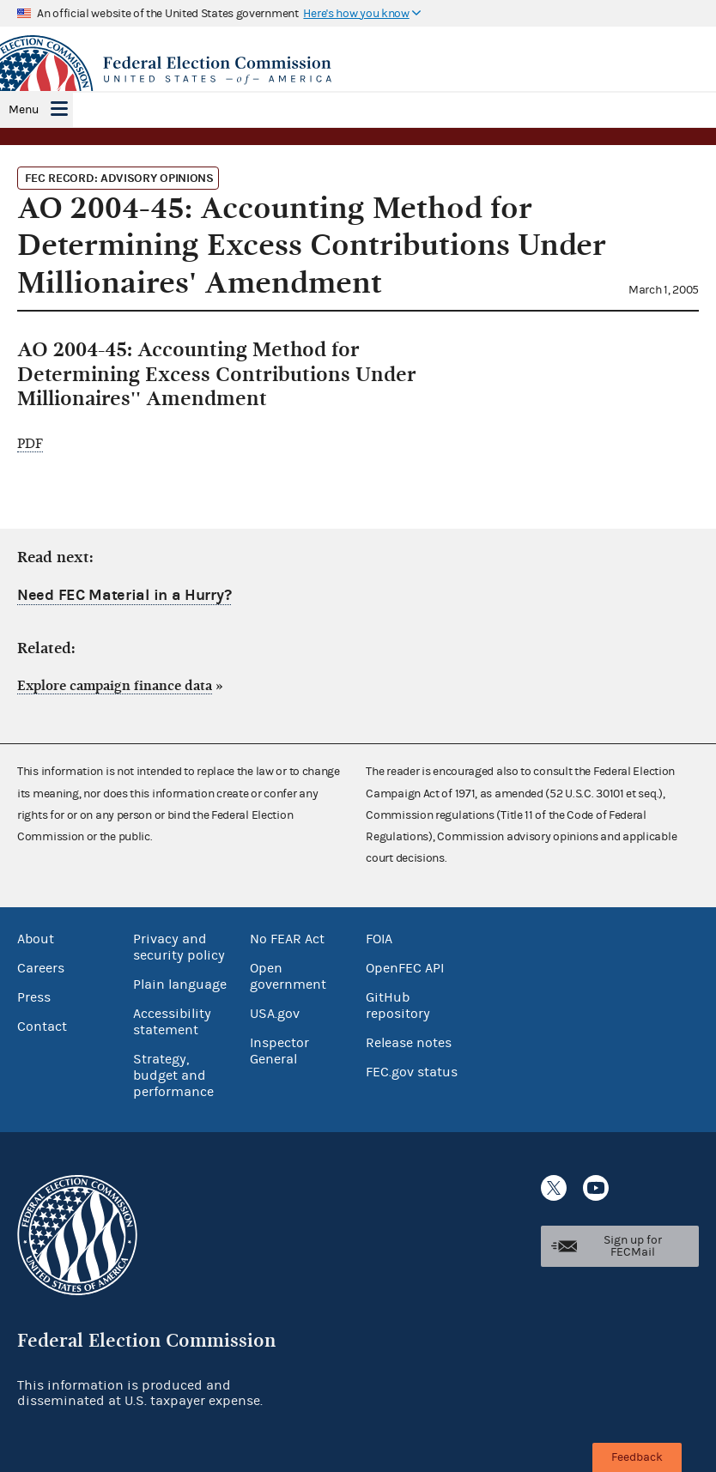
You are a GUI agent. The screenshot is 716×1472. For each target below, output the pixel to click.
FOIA (379, 939)
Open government (288, 976)
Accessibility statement (172, 1022)
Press (34, 997)
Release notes (409, 1043)
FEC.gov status (412, 1072)
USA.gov (275, 1013)
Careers (40, 968)
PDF (30, 443)
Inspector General (279, 1051)
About (35, 939)
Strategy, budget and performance (173, 1075)
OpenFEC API (405, 968)
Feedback (637, 1457)
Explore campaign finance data (114, 686)
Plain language (180, 984)
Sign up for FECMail (633, 1246)
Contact (42, 1026)
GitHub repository (398, 1005)
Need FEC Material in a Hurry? (124, 595)
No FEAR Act (287, 939)
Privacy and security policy (179, 947)
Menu (24, 110)
